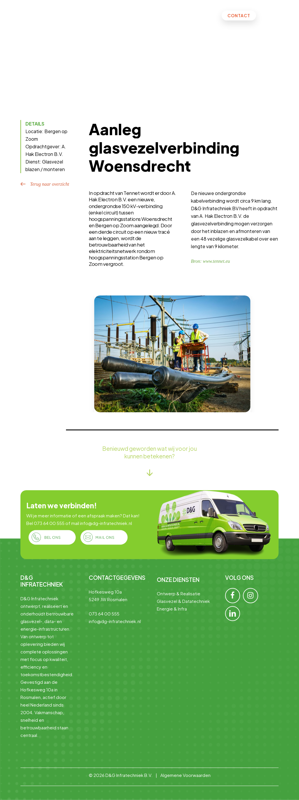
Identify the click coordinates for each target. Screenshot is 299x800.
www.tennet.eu (216, 261)
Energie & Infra (172, 608)
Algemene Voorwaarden (185, 775)
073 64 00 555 (49, 523)
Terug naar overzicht (49, 184)
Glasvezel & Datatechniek (183, 601)
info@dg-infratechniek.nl (106, 523)
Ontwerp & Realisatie (178, 593)
